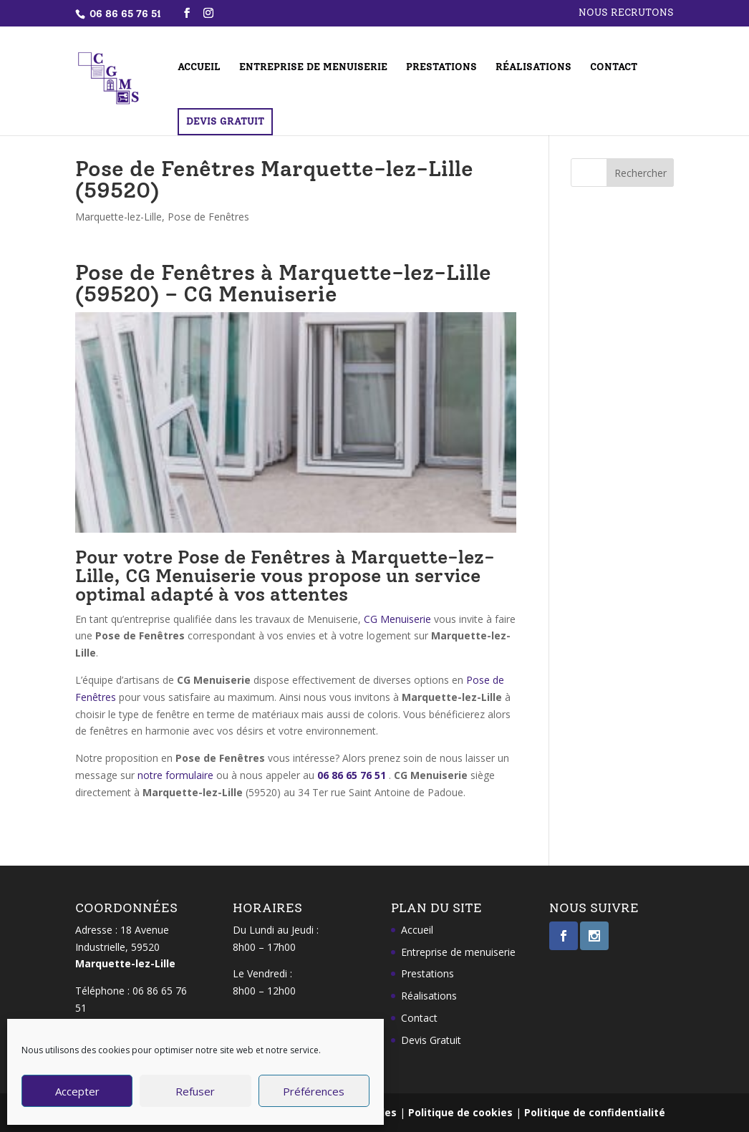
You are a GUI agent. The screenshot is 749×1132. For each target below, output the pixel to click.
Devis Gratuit (225, 121)
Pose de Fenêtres (208, 216)
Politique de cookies (460, 1112)
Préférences (313, 1091)
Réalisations (533, 67)
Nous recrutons (626, 13)
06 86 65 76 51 (351, 775)
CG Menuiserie (397, 619)
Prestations (441, 67)
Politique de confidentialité (594, 1112)
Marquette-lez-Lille (118, 216)
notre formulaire (175, 775)
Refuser (195, 1091)
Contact (613, 67)
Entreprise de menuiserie (313, 67)
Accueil (199, 67)
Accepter (77, 1091)
